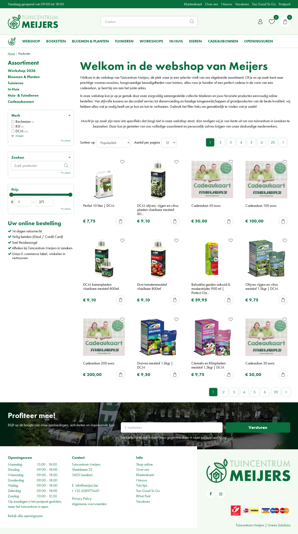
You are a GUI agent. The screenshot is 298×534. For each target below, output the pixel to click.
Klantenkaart (145, 474)
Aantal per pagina (147, 142)
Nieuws (141, 480)
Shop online (144, 464)
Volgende (283, 142)
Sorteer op (87, 142)
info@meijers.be (86, 485)
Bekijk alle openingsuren (25, 515)
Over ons (142, 469)
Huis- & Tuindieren (23, 95)
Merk (15, 115)
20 (273, 142)
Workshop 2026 (21, 71)
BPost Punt (143, 496)
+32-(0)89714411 (87, 490)
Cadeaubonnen (21, 102)
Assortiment (23, 62)
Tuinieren (15, 83)
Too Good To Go (148, 490)
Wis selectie (65, 140)
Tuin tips (141, 485)
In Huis (13, 89)
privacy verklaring (213, 437)
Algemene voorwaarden (89, 503)
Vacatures (143, 501)
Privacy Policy (82, 498)
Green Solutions (279, 525)
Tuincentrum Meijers (86, 464)
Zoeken (17, 157)
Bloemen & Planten (24, 77)
